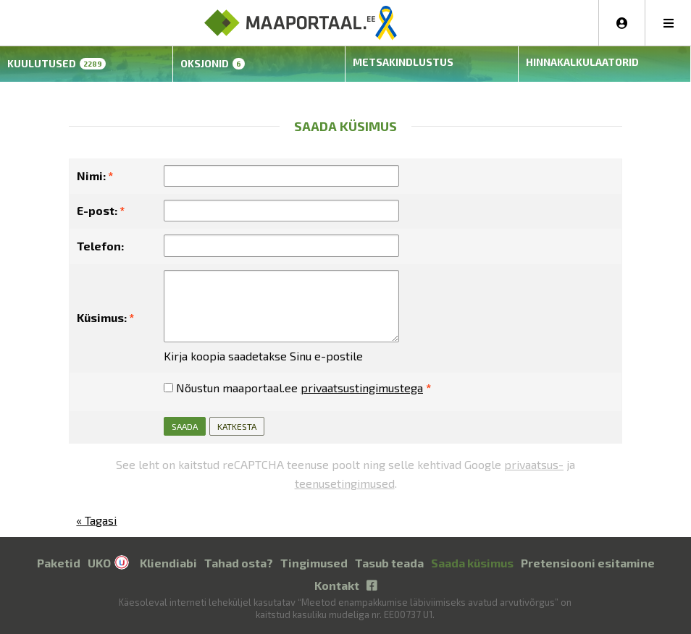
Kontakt (336, 584)
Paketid (58, 561)
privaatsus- (534, 463)
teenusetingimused (345, 482)
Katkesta (236, 425)
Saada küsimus (472, 561)
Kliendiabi (168, 561)
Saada (185, 425)
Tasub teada (389, 561)
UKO (99, 561)
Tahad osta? (238, 561)
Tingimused (314, 561)
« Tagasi (96, 519)
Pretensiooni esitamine (588, 561)
